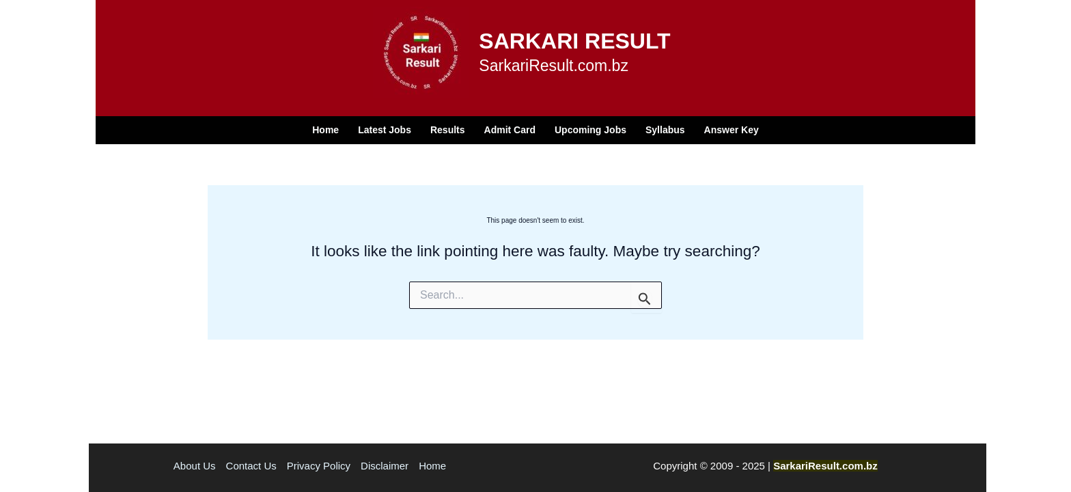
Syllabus (665, 129)
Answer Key (731, 129)
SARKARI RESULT (574, 41)
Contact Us (251, 466)
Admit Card (510, 129)
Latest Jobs (384, 129)
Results (447, 129)
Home (325, 129)
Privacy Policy (318, 466)
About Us (194, 466)
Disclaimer (384, 466)
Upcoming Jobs (590, 129)
